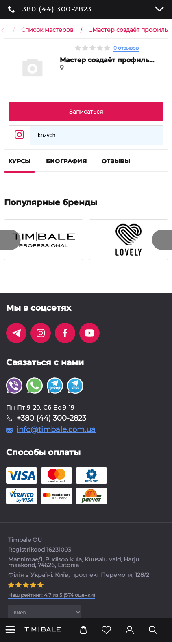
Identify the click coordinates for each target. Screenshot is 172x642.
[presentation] (10, 240)
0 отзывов (126, 48)
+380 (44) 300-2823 (55, 9)
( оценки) (51, 595)
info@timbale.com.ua (56, 429)
